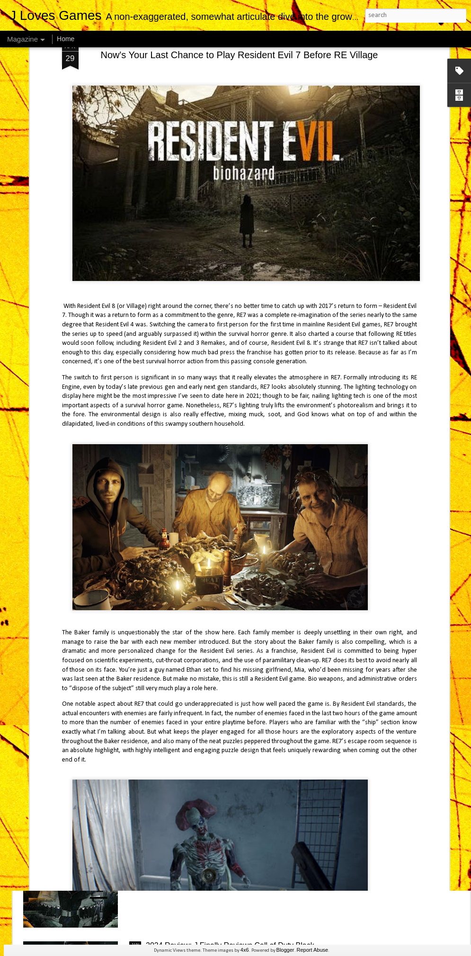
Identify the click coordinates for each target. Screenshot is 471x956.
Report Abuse (313, 950)
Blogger (285, 950)
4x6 (244, 950)
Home (65, 39)
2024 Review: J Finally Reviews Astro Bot (215, 729)
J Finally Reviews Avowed (189, 512)
